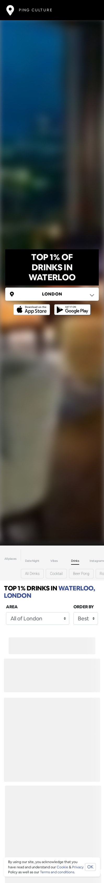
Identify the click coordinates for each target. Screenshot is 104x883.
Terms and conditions (57, 872)
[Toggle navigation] (90, 10)
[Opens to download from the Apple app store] (32, 306)
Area (12, 607)
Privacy (78, 867)
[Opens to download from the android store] (71, 306)
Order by (83, 607)
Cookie (62, 867)
